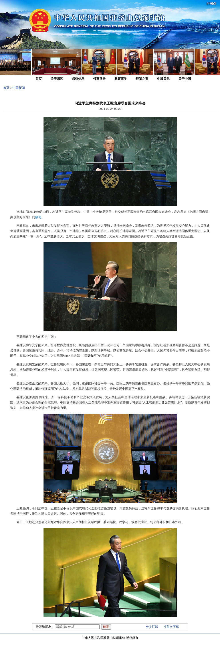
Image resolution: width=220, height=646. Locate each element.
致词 (38, 217)
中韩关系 (163, 78)
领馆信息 (78, 78)
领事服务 (99, 78)
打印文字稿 (171, 626)
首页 (39, 78)
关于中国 (184, 78)
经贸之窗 (142, 78)
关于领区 (57, 78)
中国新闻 (18, 88)
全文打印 (152, 626)
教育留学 (121, 78)
